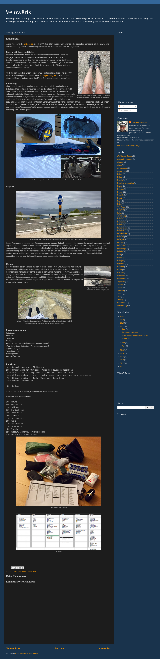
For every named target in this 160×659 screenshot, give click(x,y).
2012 (122, 363)
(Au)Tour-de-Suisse (124, 156)
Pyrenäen (121, 264)
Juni (124, 329)
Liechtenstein (122, 234)
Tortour (120, 294)
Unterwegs (121, 303)
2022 (122, 316)
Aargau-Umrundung (124, 159)
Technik (120, 285)
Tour (34, 571)
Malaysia (120, 240)
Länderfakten (122, 228)
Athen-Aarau (16, 571)
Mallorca (120, 243)
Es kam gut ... (126, 339)
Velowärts (18, 11)
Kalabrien (120, 219)
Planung (120, 258)
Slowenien (121, 276)
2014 (122, 357)
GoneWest (121, 207)
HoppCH (120, 210)
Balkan (120, 174)
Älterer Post (105, 648)
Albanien (120, 162)
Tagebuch (121, 282)
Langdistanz (121, 231)
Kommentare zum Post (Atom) (26, 653)
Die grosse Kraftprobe (129, 332)
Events (120, 198)
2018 (122, 323)
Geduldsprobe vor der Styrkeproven (134, 335)
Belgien (120, 177)
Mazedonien (122, 246)
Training (120, 300)
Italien (119, 213)
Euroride (120, 195)
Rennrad (120, 267)
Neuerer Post (13, 648)
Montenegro (121, 249)
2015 (122, 353)
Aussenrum (121, 171)
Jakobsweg (121, 216)
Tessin (119, 288)
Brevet (119, 186)
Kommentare (125, 111)
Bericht (24, 571)
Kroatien (120, 225)
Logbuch (120, 237)
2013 (122, 360)
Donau (119, 192)
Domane (120, 189)
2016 (122, 350)
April (124, 346)
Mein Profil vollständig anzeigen (129, 145)
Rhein (119, 270)
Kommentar (121, 222)
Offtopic (120, 252)
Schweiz (120, 273)
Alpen (119, 165)
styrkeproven (122, 279)
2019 (122, 320)
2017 (122, 326)
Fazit (30, 571)
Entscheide (28, 44)
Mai (123, 343)
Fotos (119, 204)
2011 (122, 366)
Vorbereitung (122, 306)
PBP (119, 255)
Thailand (120, 291)
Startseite (59, 648)
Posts (122, 106)
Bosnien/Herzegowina (125, 183)
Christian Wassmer (139, 122)
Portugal (120, 261)
